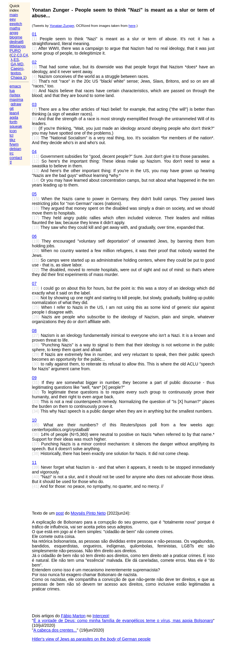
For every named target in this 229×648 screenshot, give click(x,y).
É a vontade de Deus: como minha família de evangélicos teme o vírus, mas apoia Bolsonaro (123, 620)
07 (34, 283)
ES (16, 59)
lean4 (14, 113)
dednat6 (17, 41)
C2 (13, 55)
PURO (15, 50)
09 (34, 377)
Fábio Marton (73, 615)
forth (13, 122)
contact (16, 157)
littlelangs (18, 46)
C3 (19, 55)
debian (15, 148)
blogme (16, 37)
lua (12, 90)
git (12, 108)
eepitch (16, 23)
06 (34, 236)
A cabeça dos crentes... (55, 630)
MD (20, 64)
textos (16, 73)
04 (34, 151)
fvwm (14, 144)
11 (34, 462)
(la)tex (15, 95)
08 (34, 330)
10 (34, 420)
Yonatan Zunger (61, 25)
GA (13, 64)
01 (34, 34)
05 (34, 194)
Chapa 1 (18, 77)
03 (34, 104)
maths (15, 28)
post (60, 513)
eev (13, 19)
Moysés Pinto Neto (88, 513)
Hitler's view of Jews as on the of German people (91, 639)
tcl (11, 135)
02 (34, 62)
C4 (25, 55)
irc (12, 153)
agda (14, 117)
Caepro (17, 68)
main (14, 15)
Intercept (100, 615)
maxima (16, 99)
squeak (16, 126)
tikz (13, 140)
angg (14, 32)
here (132, 25)
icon (13, 131)
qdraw (16, 104)
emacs (15, 86)
